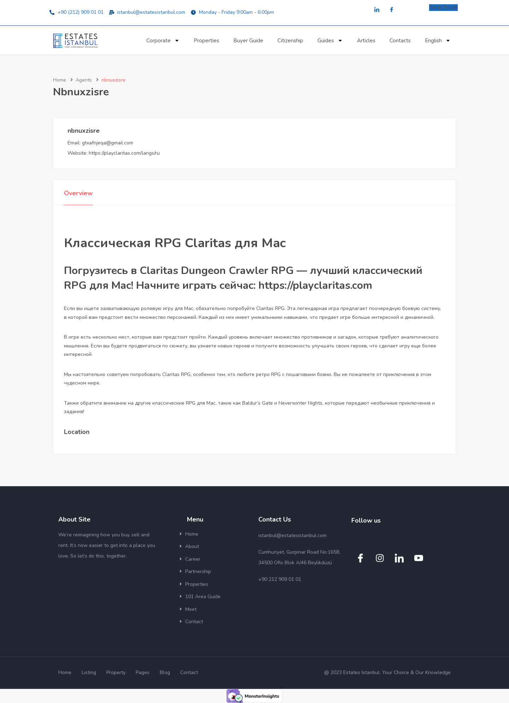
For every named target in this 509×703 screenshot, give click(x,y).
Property (115, 672)
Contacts (400, 40)
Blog (165, 672)
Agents (84, 80)
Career (192, 559)
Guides (330, 40)
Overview (78, 193)
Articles (366, 40)
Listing (89, 672)
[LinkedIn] (376, 10)
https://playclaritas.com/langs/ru (124, 153)
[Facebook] (391, 10)
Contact (194, 621)
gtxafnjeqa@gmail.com (107, 142)
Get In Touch (443, 7)
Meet (191, 609)
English (438, 40)
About (192, 546)
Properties (206, 40)
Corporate (163, 40)
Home (59, 80)
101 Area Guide (203, 596)
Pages (143, 672)
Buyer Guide (248, 40)
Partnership (198, 571)
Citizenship (290, 40)
